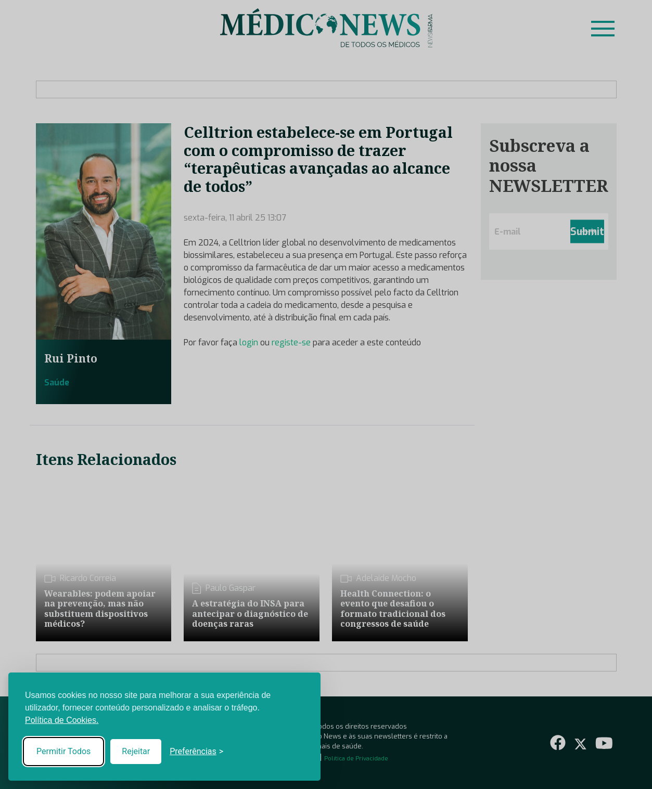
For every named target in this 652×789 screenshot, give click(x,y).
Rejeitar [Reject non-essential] (136, 751)
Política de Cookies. (61, 720)
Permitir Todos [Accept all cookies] (63, 751)
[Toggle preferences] (196, 752)
